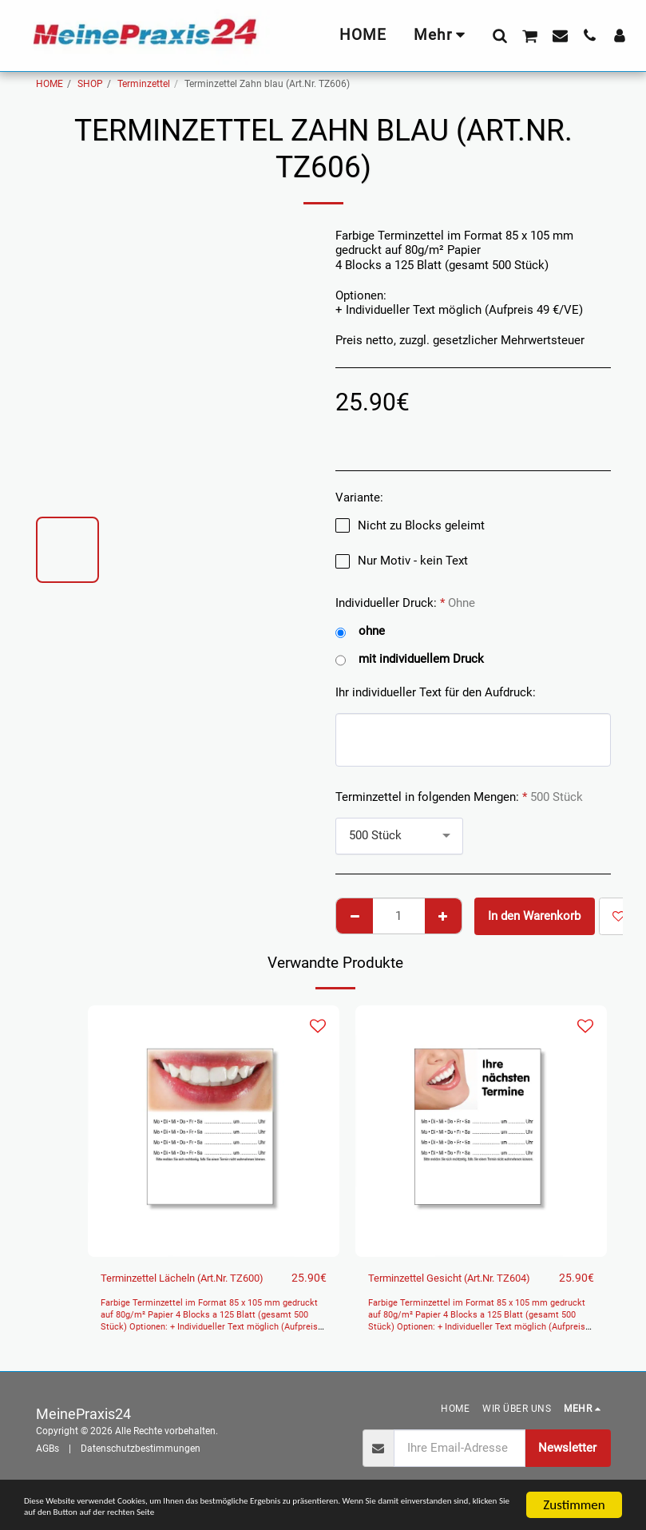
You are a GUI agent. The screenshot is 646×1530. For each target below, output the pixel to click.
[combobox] (399, 836)
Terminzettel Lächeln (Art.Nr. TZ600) (177, 1287)
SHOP (90, 83)
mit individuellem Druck (409, 659)
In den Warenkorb (534, 916)
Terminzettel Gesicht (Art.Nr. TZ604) (444, 1287)
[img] (213, 1131)
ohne (360, 631)
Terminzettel (143, 83)
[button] (499, 35)
